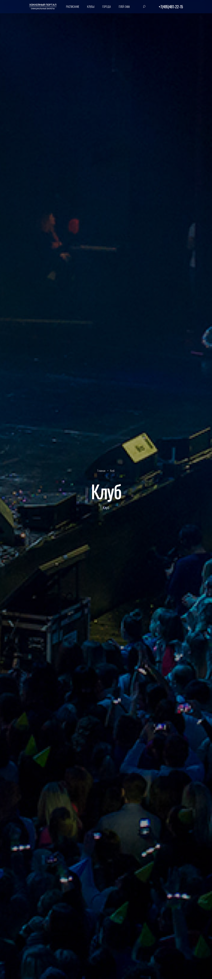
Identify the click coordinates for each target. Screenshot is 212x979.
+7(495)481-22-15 (171, 6)
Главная (101, 471)
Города (106, 6)
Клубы (90, 6)
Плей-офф (124, 6)
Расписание (72, 6)
